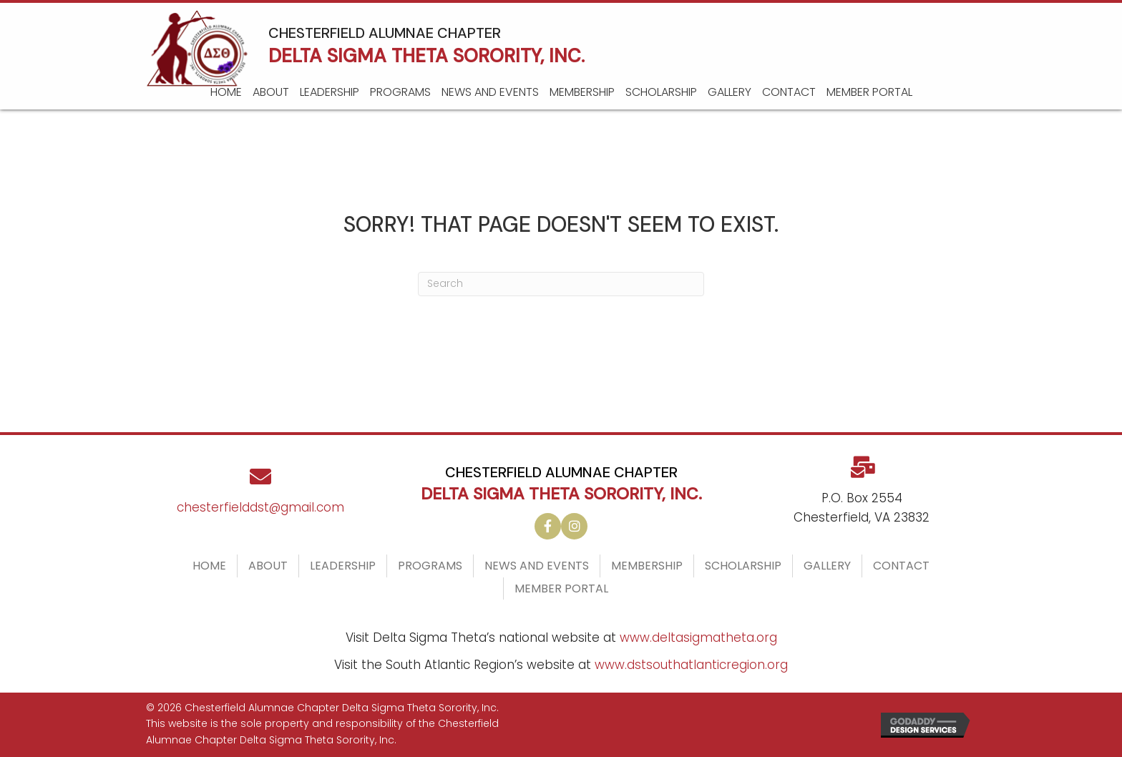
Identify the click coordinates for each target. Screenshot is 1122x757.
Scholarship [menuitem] (743, 565)
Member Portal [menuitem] (561, 588)
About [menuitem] (268, 565)
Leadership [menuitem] (343, 565)
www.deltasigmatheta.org (698, 637)
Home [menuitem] (209, 565)
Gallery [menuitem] (827, 565)
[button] (548, 526)
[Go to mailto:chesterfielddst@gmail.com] (260, 497)
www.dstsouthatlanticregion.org (691, 664)
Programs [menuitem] (430, 565)
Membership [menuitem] (647, 565)
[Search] (561, 284)
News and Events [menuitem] (536, 565)
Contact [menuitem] (901, 565)
